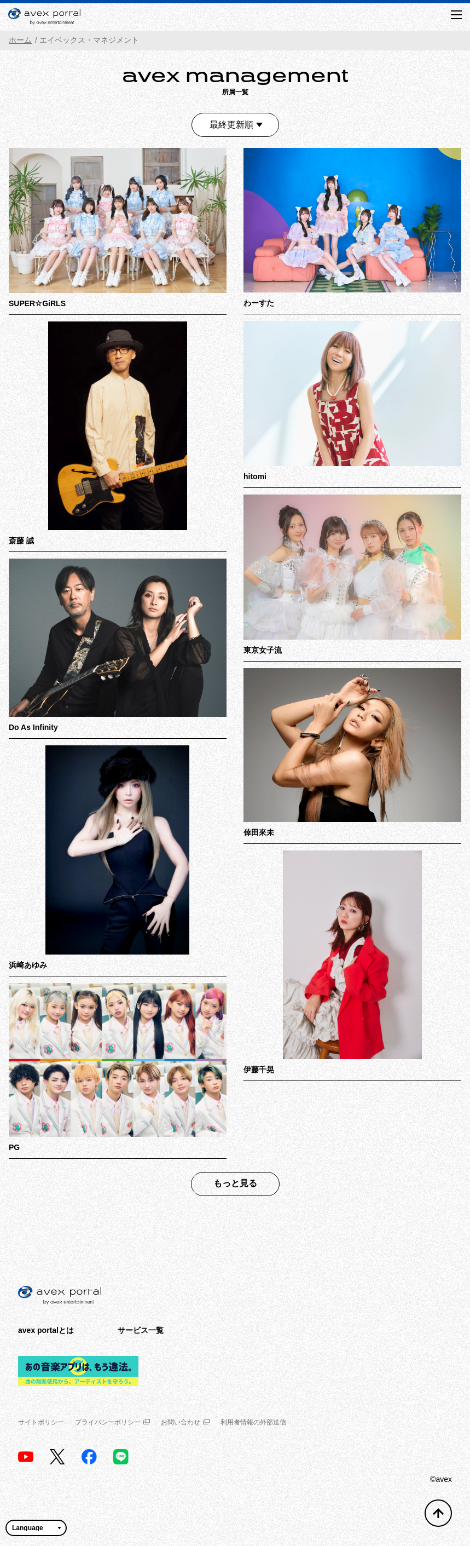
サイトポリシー (41, 1422)
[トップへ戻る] (438, 1513)
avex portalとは (46, 1330)
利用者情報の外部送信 (253, 1422)
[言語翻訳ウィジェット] (36, 1528)
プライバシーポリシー (112, 1422)
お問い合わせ (185, 1422)
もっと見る (235, 1183)
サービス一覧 (141, 1330)
